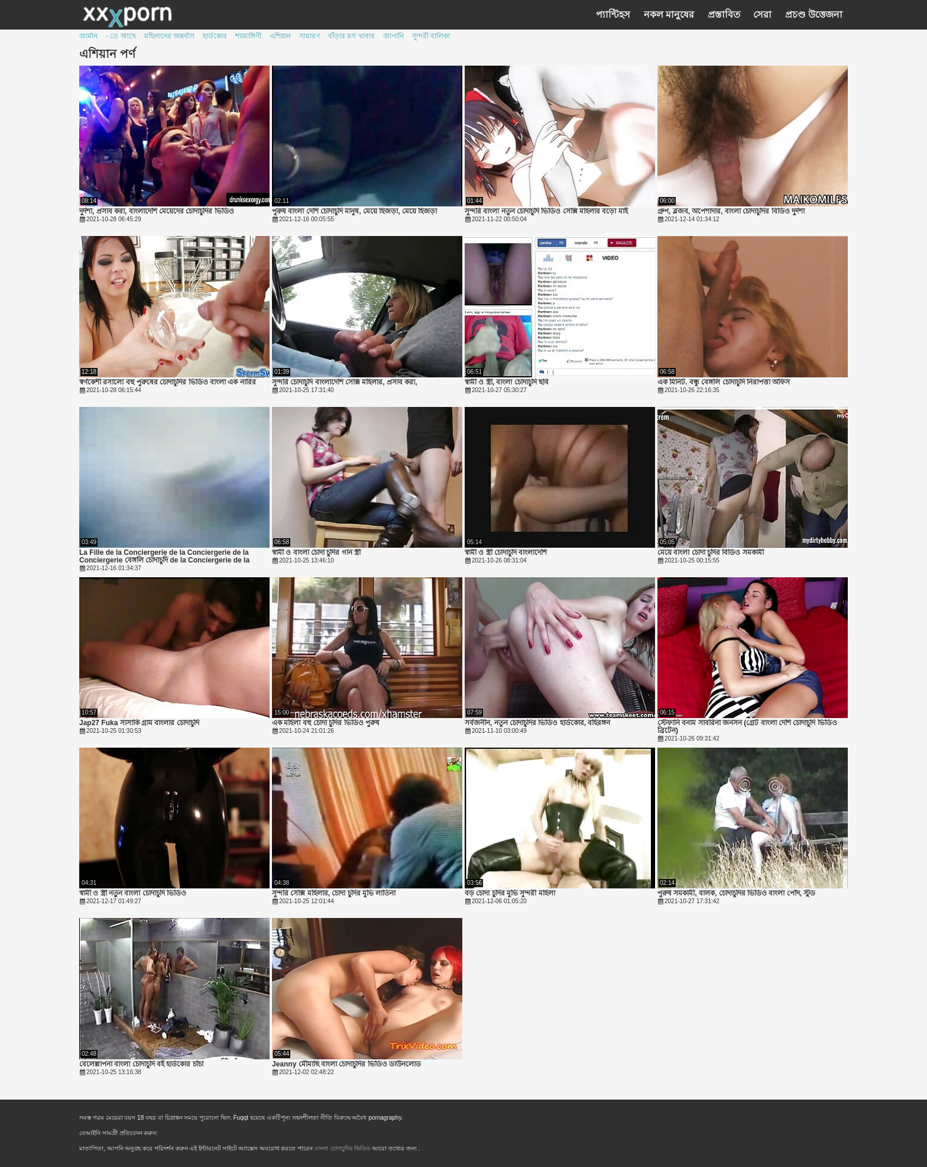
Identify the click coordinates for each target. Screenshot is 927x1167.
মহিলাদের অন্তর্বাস (169, 36)
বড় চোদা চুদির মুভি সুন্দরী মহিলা (510, 893)
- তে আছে (121, 36)
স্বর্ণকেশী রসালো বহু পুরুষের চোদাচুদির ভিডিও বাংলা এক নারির (167, 382)
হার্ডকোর (215, 36)
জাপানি (393, 36)
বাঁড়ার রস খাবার (351, 36)
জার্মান (88, 36)
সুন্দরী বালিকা (431, 36)
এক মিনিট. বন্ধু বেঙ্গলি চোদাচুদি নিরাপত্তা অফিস (723, 382)
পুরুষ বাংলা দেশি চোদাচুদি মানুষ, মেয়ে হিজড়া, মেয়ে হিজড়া (354, 211)
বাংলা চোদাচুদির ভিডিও (343, 1148)
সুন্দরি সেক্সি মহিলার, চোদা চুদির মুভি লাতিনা (334, 893)
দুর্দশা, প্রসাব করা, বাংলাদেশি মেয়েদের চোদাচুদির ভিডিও (156, 211)
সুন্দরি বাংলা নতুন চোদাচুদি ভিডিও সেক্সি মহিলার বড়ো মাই (546, 211)
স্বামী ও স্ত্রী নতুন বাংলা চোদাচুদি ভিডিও (132, 893)
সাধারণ (309, 36)
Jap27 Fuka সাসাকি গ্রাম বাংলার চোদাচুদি (139, 723)
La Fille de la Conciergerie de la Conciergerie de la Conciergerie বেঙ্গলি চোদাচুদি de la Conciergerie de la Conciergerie (164, 556)
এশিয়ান (280, 36)
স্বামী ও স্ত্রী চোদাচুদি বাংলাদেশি (506, 553)
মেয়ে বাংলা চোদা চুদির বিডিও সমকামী (710, 553)
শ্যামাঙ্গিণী (248, 36)
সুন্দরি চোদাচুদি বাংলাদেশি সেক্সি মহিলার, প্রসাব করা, (344, 382)
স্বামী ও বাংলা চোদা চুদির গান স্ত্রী (316, 553)
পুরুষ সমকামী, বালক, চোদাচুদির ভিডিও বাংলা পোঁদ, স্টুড (736, 893)
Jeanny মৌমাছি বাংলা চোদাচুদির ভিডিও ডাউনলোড (346, 1064)
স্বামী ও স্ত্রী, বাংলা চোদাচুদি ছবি (507, 382)
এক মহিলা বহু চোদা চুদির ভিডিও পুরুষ (326, 723)
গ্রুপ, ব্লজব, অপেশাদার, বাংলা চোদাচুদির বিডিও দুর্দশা (731, 211)
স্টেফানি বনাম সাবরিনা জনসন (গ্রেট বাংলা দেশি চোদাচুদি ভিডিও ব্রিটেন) (747, 727)
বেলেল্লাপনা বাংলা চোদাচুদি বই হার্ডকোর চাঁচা (141, 1064)
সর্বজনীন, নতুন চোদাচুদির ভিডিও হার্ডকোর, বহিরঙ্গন (537, 723)
